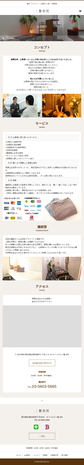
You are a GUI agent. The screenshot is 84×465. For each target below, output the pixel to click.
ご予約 (42, 436)
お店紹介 (27, 455)
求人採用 (64, 455)
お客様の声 (54, 455)
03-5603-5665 (44, 386)
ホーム (18, 455)
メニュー (36, 455)
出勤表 (45, 455)
